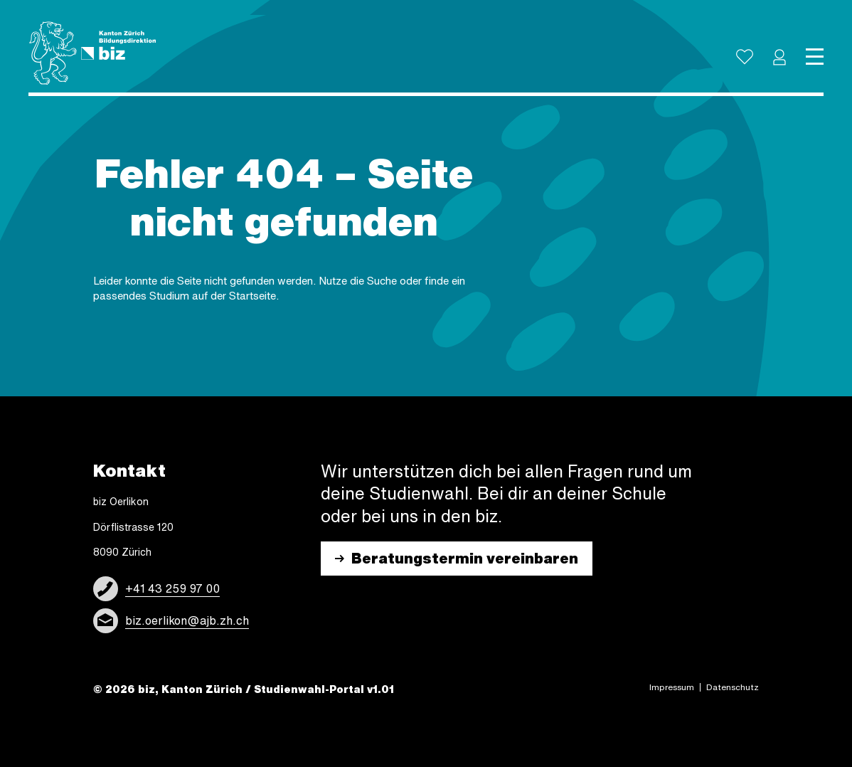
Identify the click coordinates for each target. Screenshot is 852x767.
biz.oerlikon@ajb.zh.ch (187, 620)
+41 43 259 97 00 (172, 588)
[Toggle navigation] (815, 57)
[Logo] (92, 53)
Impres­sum (671, 687)
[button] (779, 57)
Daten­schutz (732, 687)
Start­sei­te (252, 295)
